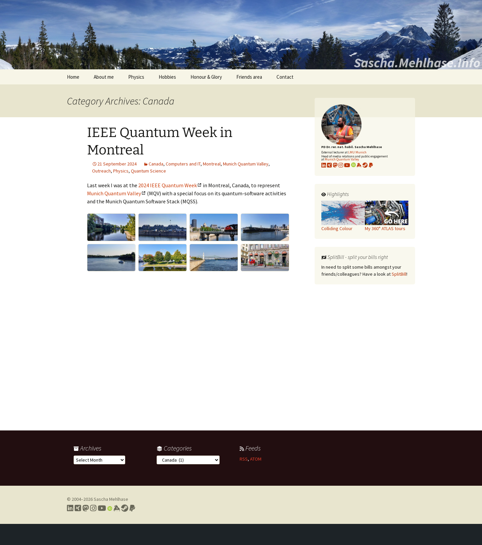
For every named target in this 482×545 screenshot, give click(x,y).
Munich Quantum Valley (245, 164)
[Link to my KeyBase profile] (359, 165)
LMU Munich (357, 152)
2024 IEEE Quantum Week (167, 185)
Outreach (101, 171)
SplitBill (399, 274)
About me (104, 77)
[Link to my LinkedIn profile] (323, 165)
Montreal (212, 164)
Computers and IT (183, 164)
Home (73, 77)
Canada (156, 164)
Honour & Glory (206, 77)
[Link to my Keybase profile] (116, 508)
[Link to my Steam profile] (365, 165)
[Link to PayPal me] (371, 165)
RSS (244, 459)
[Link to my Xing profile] (78, 508)
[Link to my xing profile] (329, 165)
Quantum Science (148, 171)
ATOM (255, 459)
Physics (136, 77)
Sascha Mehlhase (111, 499)
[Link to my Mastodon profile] (335, 165)
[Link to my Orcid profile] (353, 165)
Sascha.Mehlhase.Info (417, 62)
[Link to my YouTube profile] (347, 165)
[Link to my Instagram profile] (340, 165)
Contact (285, 77)
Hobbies (167, 77)
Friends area (249, 77)
